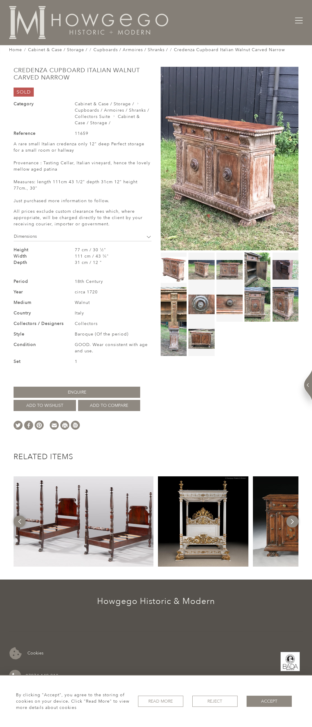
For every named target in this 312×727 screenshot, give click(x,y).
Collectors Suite (92, 116)
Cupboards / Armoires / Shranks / (130, 50)
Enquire (77, 392)
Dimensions (82, 236)
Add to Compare (109, 405)
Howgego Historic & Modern (156, 601)
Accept (269, 701)
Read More (160, 701)
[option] (83, 521)
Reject (214, 701)
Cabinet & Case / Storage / (57, 50)
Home (15, 50)
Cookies (26, 653)
